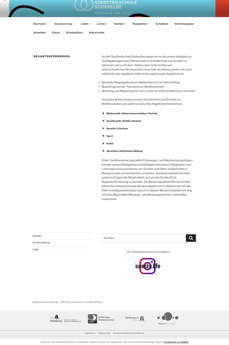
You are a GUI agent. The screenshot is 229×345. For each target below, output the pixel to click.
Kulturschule (96, 32)
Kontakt (120, 23)
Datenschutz (104, 333)
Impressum (90, 333)
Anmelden (39, 32)
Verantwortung (65, 23)
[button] (148, 113)
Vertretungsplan (184, 23)
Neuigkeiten (141, 23)
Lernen (103, 23)
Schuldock (162, 23)
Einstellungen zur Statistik (176, 342)
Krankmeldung (41, 242)
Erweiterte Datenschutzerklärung (128, 333)
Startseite (41, 23)
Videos (56, 32)
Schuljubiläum (74, 32)
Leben (86, 23)
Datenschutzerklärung (45, 302)
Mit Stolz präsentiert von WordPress (81, 302)
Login (36, 249)
